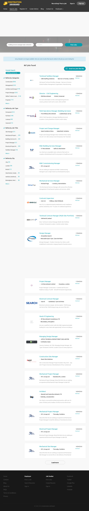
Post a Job (28, 479)
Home (5, 476)
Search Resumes (30, 483)
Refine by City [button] (10, 158)
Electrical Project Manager (48, 429)
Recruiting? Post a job (59, 3)
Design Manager (45, 233)
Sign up (81, 3)
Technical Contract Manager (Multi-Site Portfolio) (56, 216)
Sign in (72, 3)
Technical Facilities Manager (49, 76)
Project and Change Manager (49, 128)
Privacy (5, 496)
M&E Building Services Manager (50, 146)
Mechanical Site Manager (48, 446)
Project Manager (45, 281)
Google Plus (71, 483)
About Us (6, 486)
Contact (5, 479)
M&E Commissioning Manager (49, 163)
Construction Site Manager (48, 356)
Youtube (69, 489)
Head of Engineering (46, 316)
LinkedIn (69, 486)
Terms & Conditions (9, 493)
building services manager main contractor (13, 73)
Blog (4, 483)
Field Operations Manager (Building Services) (55, 111)
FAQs (5, 489)
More (7, 103)
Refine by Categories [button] (12, 78)
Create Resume (50, 483)
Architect (42, 391)
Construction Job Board (48, 506)
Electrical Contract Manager (49, 299)
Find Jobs (73, 45)
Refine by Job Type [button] (11, 108)
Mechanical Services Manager (49, 181)
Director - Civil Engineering (48, 93)
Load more (55, 462)
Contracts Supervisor (46, 198)
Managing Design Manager (48, 336)
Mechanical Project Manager (49, 374)
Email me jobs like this (76, 68)
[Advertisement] (44, 24)
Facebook (70, 476)
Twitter (69, 479)
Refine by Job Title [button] (11, 128)
